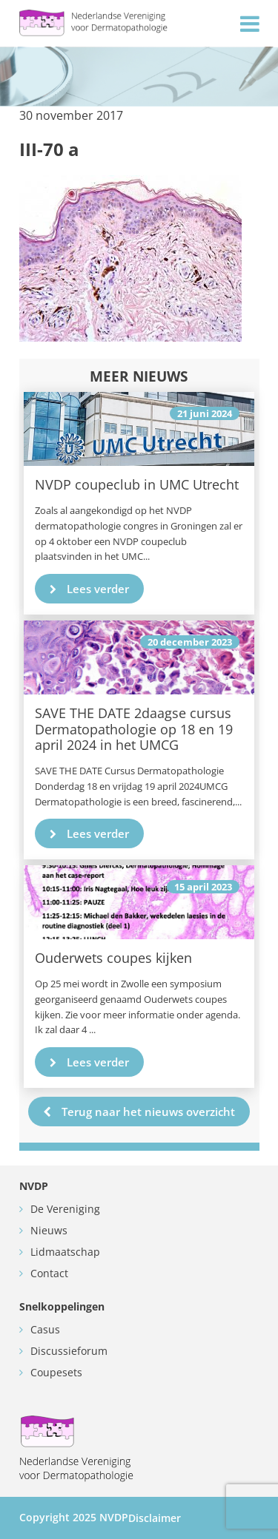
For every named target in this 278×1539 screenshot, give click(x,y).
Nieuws (48, 1230)
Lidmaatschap (65, 1252)
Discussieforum (68, 1351)
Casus (45, 1329)
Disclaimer (154, 1518)
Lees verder (89, 588)
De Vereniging (65, 1209)
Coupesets (56, 1372)
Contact (49, 1273)
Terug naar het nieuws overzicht (139, 1111)
